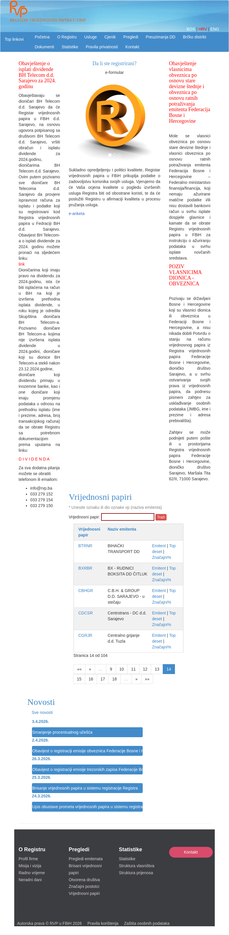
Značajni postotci (84, 886)
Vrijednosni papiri (84, 893)
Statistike (70, 47)
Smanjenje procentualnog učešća (62, 732)
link (22, 264)
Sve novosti (42, 712)
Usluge (90, 37)
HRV (203, 29)
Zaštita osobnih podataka (146, 923)
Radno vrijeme (32, 872)
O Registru (67, 37)
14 (169, 669)
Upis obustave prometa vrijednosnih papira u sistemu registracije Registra (87, 806)
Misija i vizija (30, 865)
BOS (191, 29)
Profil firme (28, 858)
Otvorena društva (84, 879)
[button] (15, 39)
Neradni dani (30, 879)
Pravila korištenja (103, 923)
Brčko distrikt (194, 37)
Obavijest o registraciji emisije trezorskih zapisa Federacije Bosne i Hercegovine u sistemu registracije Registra (87, 769)
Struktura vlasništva (136, 865)
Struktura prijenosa (136, 872)
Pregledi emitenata (86, 858)
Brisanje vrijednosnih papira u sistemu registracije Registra (85, 788)
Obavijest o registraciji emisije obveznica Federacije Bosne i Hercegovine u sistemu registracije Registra (87, 751)
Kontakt (191, 852)
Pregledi (130, 37)
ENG (214, 29)
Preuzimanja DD (161, 37)
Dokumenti (44, 47)
